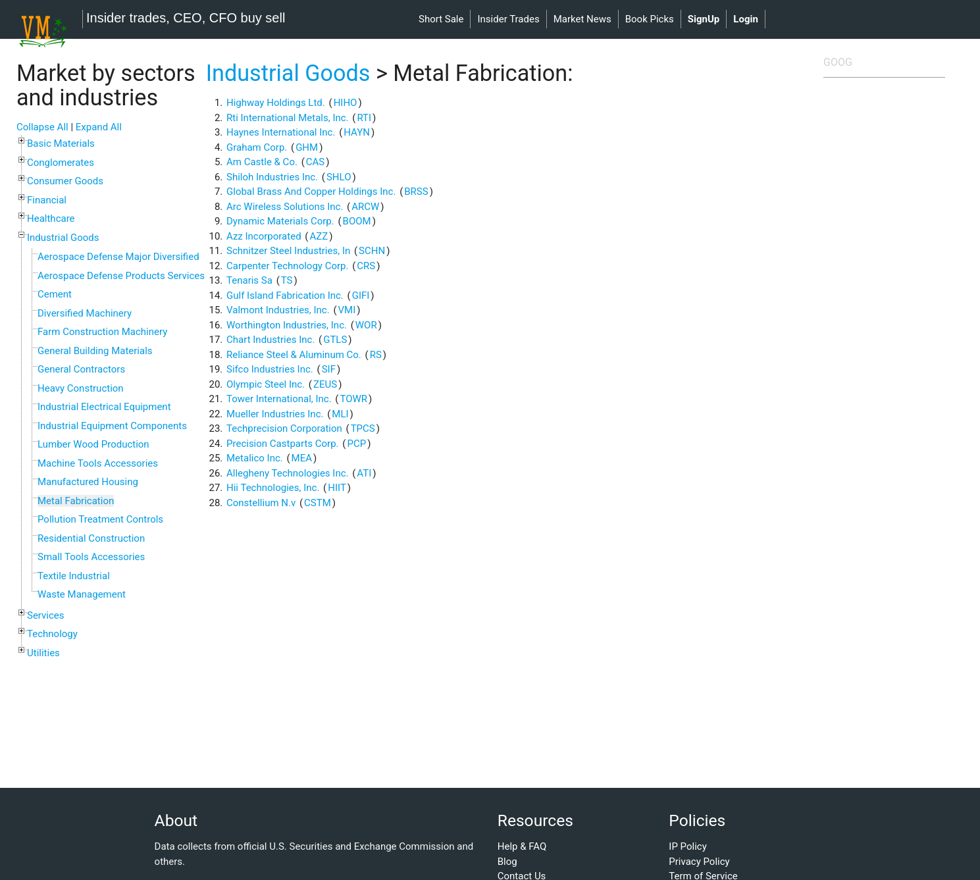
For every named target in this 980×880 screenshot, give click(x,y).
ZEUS (325, 384)
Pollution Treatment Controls (100, 519)
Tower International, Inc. (279, 399)
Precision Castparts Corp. (282, 444)
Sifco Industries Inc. (269, 369)
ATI (364, 473)
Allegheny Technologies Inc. (287, 473)
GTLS (335, 340)
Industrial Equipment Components (112, 426)
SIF (329, 369)
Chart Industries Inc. (270, 340)
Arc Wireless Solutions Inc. (284, 207)
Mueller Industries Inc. (274, 414)
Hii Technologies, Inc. (272, 488)
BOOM (357, 221)
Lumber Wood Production (93, 444)
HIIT (337, 488)
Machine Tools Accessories (98, 463)
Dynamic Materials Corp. (280, 221)
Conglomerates (60, 162)
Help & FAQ (522, 846)
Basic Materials (61, 143)
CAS (315, 162)
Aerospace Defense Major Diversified (118, 257)
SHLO (338, 177)
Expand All (99, 127)
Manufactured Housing (88, 482)
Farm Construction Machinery (102, 332)
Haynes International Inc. (280, 132)
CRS (366, 266)
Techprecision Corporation (284, 428)
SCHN (372, 251)
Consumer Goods (65, 181)
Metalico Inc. (254, 458)
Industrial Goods (63, 238)
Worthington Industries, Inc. (286, 325)
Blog (507, 861)
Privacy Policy (699, 861)
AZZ (318, 236)
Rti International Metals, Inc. (287, 118)
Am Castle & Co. (261, 162)
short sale (441, 19)
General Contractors (81, 369)
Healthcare (51, 218)
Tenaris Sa (249, 280)
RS (376, 355)
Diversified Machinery (85, 313)
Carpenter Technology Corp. (287, 266)
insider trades (508, 19)
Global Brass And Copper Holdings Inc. (311, 191)
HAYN (357, 132)
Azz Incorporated (263, 236)
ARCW (365, 207)
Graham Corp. (256, 147)
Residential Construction (91, 538)
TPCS (363, 428)
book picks (649, 19)
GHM (307, 147)
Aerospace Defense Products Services (121, 276)
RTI (364, 118)
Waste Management (82, 594)
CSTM (317, 503)
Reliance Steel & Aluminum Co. (293, 355)
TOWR (353, 399)
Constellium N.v (261, 503)
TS (287, 280)
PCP (356, 444)
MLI (340, 414)
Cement (55, 294)
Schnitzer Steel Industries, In (288, 251)
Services (45, 615)
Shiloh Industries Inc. (272, 177)
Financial (46, 200)
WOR (366, 325)
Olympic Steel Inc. (265, 384)
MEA (302, 458)
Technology (52, 634)
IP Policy (687, 846)
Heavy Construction (81, 388)
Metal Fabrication (76, 501)
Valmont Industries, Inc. (278, 310)
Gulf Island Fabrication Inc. (285, 295)
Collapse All (42, 127)
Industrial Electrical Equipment (104, 407)
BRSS (416, 191)
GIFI (361, 295)
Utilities (43, 653)
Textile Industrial (74, 576)
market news (582, 19)
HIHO (345, 103)
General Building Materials (95, 351)
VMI (347, 310)
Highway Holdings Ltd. (275, 103)
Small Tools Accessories (91, 557)
